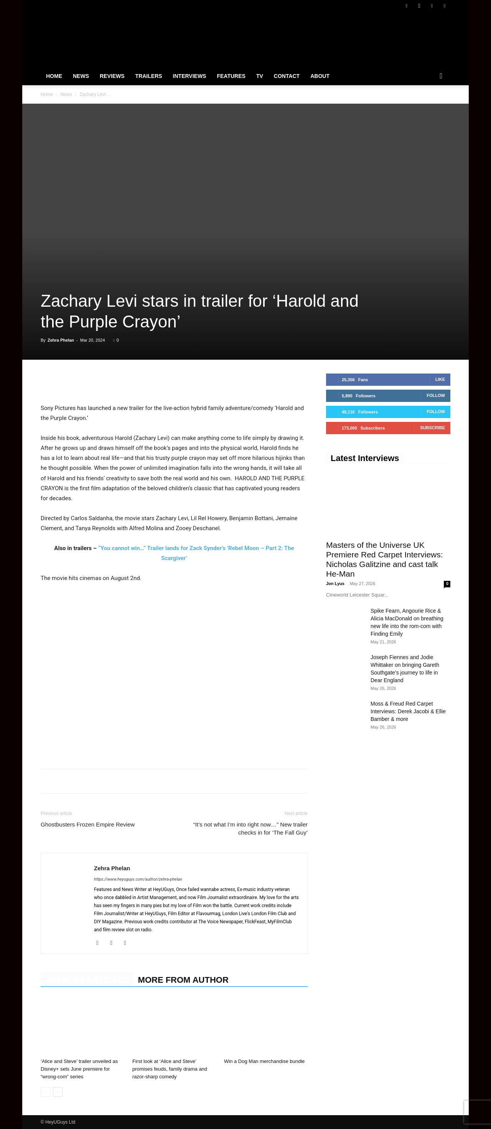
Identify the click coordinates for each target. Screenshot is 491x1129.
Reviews (112, 76)
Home (54, 76)
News (81, 76)
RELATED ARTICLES (87, 980)
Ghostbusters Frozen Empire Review (88, 824)
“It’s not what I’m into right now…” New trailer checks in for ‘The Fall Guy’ (250, 828)
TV (259, 76)
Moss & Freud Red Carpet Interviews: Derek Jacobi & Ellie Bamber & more (408, 711)
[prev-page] (45, 1092)
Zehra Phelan (61, 340)
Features (231, 76)
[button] (441, 76)
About (320, 76)
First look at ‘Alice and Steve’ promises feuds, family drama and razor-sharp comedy (169, 1068)
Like (440, 379)
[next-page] (58, 1092)
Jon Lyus (335, 583)
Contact (287, 76)
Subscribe (432, 427)
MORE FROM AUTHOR (183, 980)
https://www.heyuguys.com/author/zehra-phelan (138, 879)
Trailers (148, 76)
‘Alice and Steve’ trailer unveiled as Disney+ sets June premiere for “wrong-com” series (79, 1068)
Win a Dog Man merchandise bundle (264, 1061)
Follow (436, 395)
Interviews (189, 76)
